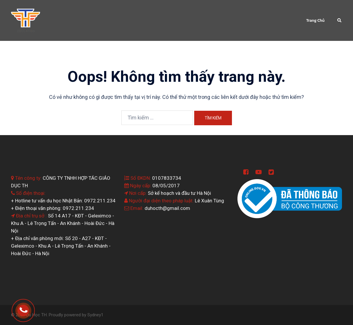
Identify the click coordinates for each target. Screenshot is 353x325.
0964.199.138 (31, 308)
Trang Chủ (315, 20)
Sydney (94, 314)
